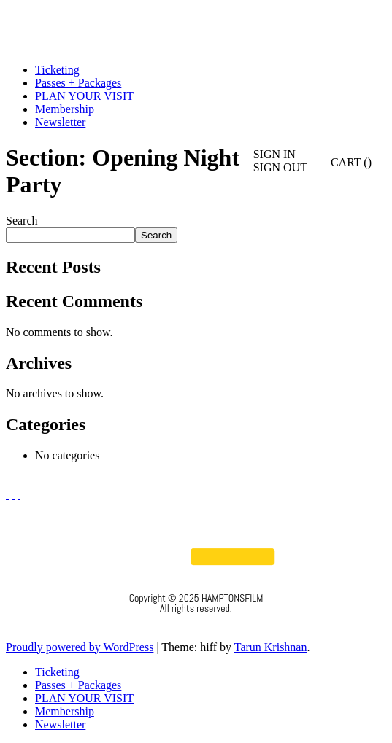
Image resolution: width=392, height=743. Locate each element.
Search (22, 220)
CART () (343, 162)
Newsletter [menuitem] (60, 724)
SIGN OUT (280, 167)
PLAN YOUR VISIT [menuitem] (84, 698)
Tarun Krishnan (270, 647)
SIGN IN (274, 154)
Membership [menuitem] (64, 711)
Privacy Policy (196, 628)
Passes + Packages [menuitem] (78, 685)
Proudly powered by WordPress (79, 647)
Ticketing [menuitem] (57, 672)
